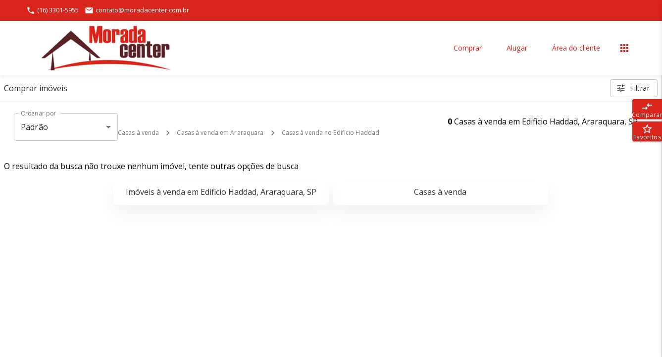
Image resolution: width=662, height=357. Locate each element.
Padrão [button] (34, 126)
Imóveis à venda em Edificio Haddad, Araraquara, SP (221, 191)
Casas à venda (138, 132)
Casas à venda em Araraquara (220, 132)
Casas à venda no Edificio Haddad (331, 132)
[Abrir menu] (624, 48)
